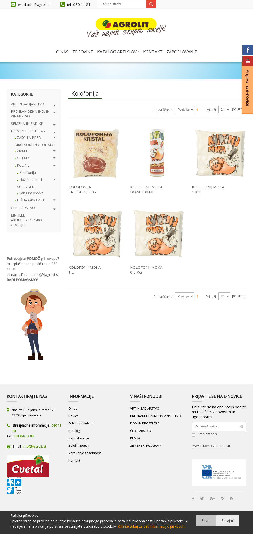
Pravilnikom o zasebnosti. (211, 446)
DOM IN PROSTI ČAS (145, 423)
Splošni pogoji (78, 445)
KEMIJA (135, 438)
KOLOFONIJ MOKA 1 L (84, 270)
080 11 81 (82, 4)
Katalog (74, 430)
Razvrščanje (163, 109)
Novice (73, 416)
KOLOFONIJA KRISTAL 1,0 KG (82, 189)
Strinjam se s (204, 435)
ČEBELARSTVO (140, 430)
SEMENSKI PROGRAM (146, 445)
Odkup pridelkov (80, 423)
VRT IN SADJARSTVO (144, 408)
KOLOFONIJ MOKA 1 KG (208, 189)
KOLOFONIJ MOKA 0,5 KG (146, 270)
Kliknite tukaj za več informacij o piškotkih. (151, 526)
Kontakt (74, 460)
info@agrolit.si (39, 4)
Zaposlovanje (78, 438)
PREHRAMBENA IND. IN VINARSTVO (155, 416)
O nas (72, 408)
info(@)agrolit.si (46, 274)
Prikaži (211, 109)
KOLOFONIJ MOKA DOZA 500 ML (146, 189)
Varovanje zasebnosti (85, 453)
